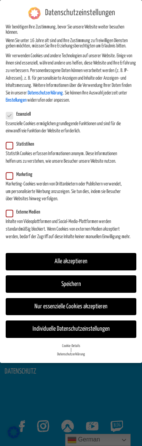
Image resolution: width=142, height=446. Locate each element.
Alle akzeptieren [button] (71, 257)
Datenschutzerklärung (45, 88)
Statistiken (22, 140)
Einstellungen (16, 95)
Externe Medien (25, 207)
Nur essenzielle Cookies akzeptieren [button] (71, 301)
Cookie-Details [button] (71, 341)
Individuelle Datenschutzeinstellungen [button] (71, 324)
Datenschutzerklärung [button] (71, 349)
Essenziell (21, 109)
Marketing (21, 170)
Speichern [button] (71, 279)
